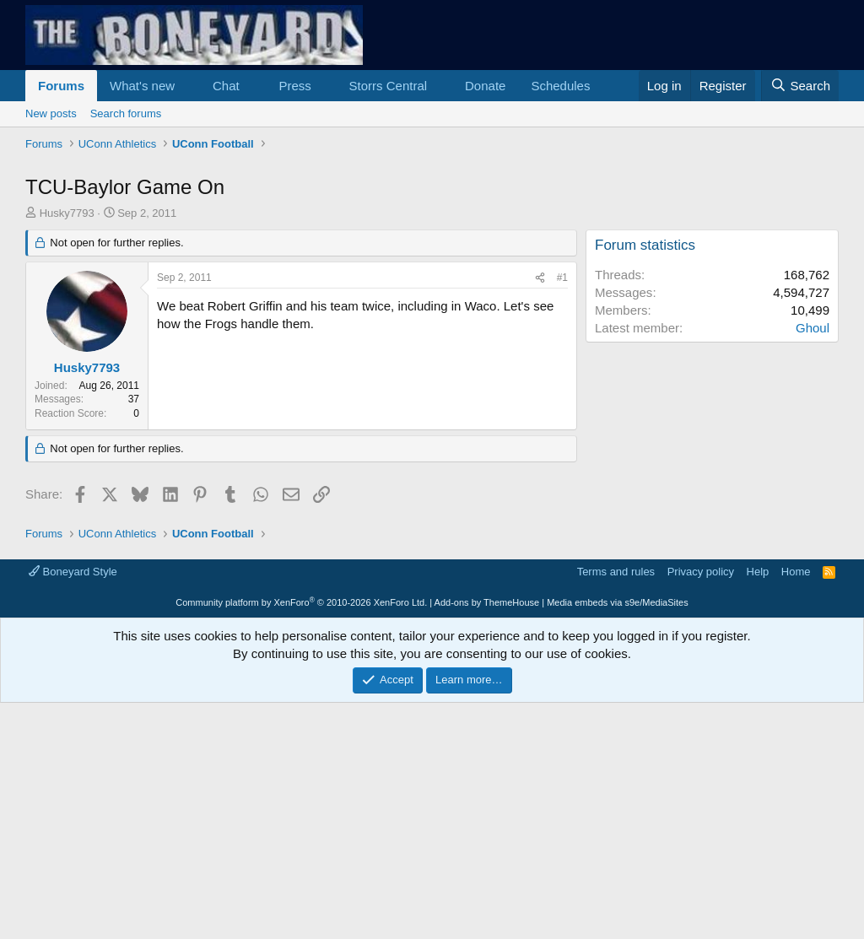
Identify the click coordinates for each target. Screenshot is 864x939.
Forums (61, 85)
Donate (485, 85)
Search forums (126, 113)
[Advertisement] (432, 283)
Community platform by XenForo (301, 839)
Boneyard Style (73, 807)
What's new (142, 85)
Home (796, 807)
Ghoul (812, 564)
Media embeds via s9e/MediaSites (617, 839)
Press (294, 85)
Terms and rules (616, 807)
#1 (562, 514)
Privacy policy (700, 807)
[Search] (800, 85)
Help (758, 807)
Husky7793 (67, 449)
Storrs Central (388, 85)
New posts (51, 113)
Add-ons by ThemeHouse (487, 839)
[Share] (540, 514)
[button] (188, 85)
